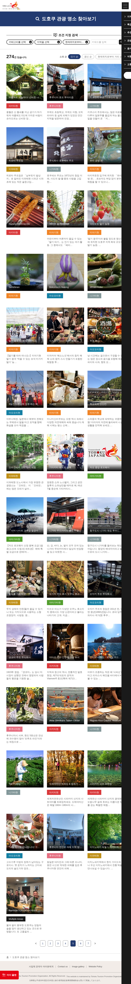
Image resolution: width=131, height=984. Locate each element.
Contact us (63, 967)
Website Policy (95, 967)
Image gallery (78, 967)
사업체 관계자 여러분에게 (41, 967)
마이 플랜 (9, 975)
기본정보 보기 (13, 65)
